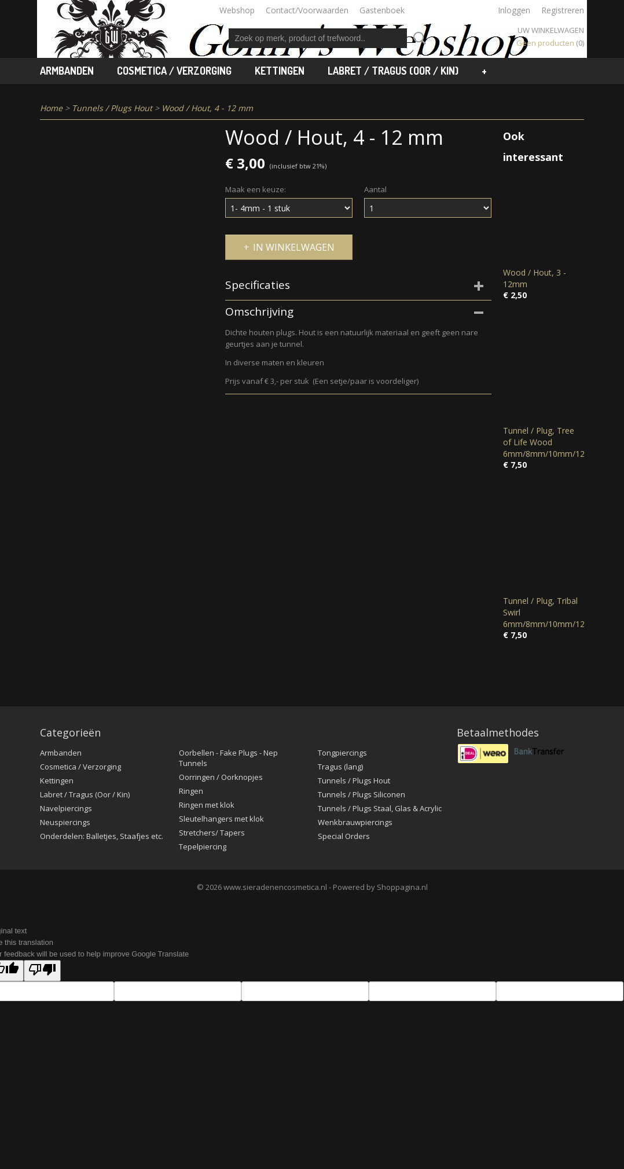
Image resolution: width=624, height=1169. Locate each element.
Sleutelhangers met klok (221, 818)
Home (51, 107)
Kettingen (279, 70)
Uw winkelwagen (550, 30)
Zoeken (417, 38)
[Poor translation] (42, 970)
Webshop (237, 10)
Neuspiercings (65, 822)
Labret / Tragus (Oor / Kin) (393, 70)
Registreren (562, 10)
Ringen (191, 791)
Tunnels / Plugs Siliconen (361, 794)
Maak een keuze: (255, 189)
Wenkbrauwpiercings (355, 822)
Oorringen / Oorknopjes (221, 777)
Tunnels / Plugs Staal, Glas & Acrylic (380, 808)
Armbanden (67, 70)
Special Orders (344, 836)
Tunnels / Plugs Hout (112, 107)
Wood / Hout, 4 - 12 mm (207, 107)
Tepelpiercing (202, 846)
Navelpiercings (66, 808)
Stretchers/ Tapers (212, 832)
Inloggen (514, 10)
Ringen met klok (206, 805)
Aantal (375, 189)
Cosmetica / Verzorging (174, 70)
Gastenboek (382, 10)
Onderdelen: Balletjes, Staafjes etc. (101, 836)
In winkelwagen (294, 247)
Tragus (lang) (340, 766)
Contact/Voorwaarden (307, 10)
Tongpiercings (342, 752)
